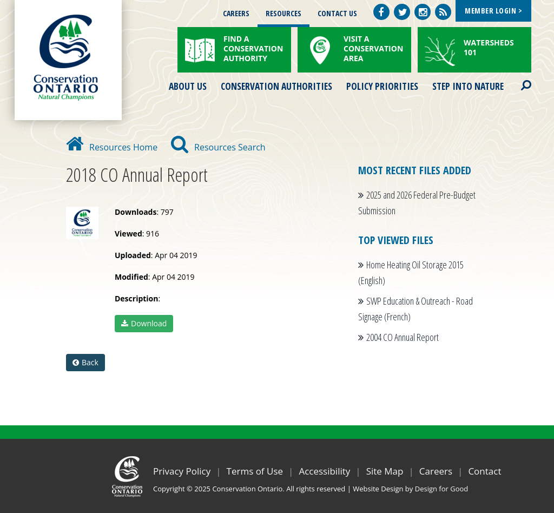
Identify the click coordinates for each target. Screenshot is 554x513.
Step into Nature (468, 86)
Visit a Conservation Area (373, 48)
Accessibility (324, 471)
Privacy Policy (181, 471)
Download (144, 323)
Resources (283, 13)
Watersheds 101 (489, 47)
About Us (188, 86)
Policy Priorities (382, 86)
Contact (484, 471)
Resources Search (218, 147)
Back (85, 362)
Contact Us (337, 13)
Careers (236, 13)
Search (516, 78)
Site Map (385, 471)
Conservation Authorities (276, 86)
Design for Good (442, 489)
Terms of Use (255, 471)
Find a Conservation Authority (253, 48)
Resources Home (111, 147)
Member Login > (493, 10)
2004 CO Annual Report (402, 337)
